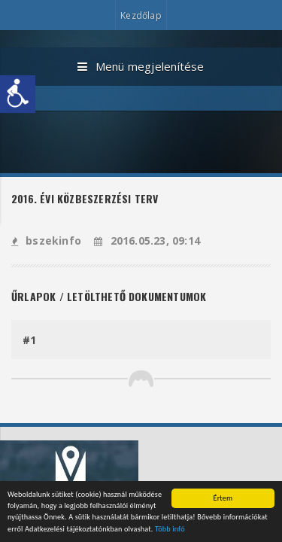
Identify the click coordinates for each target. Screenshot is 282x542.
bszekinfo (46, 240)
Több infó (170, 529)
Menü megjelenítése (140, 67)
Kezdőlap (140, 15)
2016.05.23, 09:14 (147, 240)
